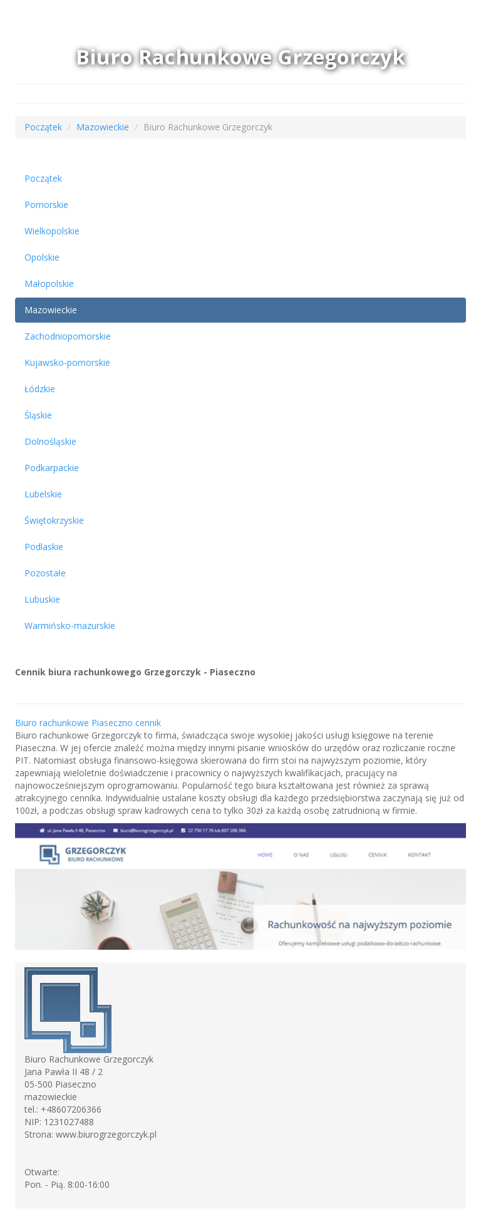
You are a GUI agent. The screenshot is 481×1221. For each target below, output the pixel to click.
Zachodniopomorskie (67, 336)
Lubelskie (43, 494)
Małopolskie (49, 283)
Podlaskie (43, 547)
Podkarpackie (51, 468)
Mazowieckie (102, 127)
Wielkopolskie (52, 231)
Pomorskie (46, 204)
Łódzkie (39, 389)
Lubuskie (42, 599)
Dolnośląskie (50, 441)
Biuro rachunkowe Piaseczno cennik (88, 723)
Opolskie (41, 257)
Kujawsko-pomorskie (67, 362)
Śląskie (38, 415)
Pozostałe (45, 573)
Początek (43, 127)
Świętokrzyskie (54, 520)
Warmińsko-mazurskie (69, 625)
